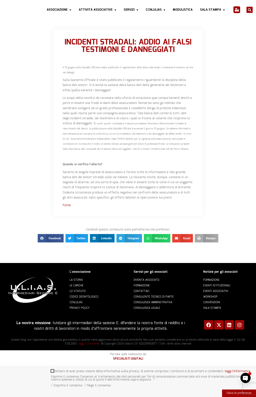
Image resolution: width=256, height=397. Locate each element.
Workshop (210, 297)
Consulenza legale (147, 308)
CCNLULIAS (155, 10)
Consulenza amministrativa (153, 302)
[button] (249, 10)
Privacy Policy (80, 308)
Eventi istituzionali (216, 286)
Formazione (142, 286)
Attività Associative (97, 10)
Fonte (67, 205)
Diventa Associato (146, 280)
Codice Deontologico (84, 297)
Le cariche (76, 286)
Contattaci (141, 291)
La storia (76, 280)
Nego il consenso (99, 385)
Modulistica (183, 9)
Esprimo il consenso (68, 385)
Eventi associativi (215, 291)
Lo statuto (78, 291)
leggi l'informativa (237, 370)
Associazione (59, 10)
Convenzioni (211, 302)
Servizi (131, 10)
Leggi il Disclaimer (89, 344)
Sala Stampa (212, 10)
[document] (128, 381)
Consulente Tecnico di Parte (154, 297)
